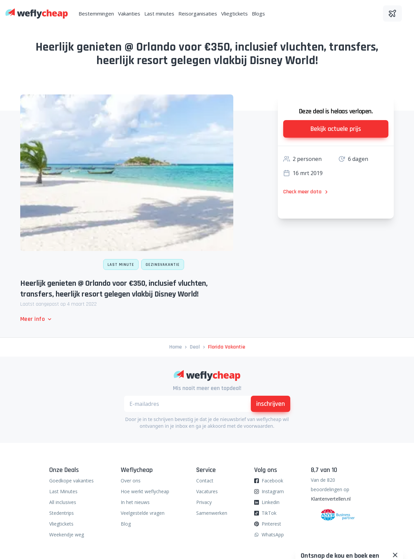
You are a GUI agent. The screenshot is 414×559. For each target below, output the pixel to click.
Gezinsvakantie (163, 264)
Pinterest (271, 524)
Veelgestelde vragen (143, 513)
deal (195, 347)
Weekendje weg (66, 534)
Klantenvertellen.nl (331, 499)
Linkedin (270, 502)
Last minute (121, 264)
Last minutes (159, 13)
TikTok (269, 513)
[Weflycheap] (36, 13)
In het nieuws (135, 502)
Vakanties (129, 13)
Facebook (272, 480)
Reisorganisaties (197, 13)
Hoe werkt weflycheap (145, 491)
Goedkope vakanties (71, 480)
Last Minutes (63, 491)
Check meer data (306, 191)
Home (175, 347)
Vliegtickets (234, 13)
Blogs (258, 13)
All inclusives (62, 502)
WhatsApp (273, 534)
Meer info (36, 319)
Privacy (204, 502)
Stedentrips (61, 513)
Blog (126, 524)
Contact (204, 480)
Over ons (131, 480)
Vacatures (207, 491)
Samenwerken (211, 513)
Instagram (273, 491)
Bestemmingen (96, 13)
